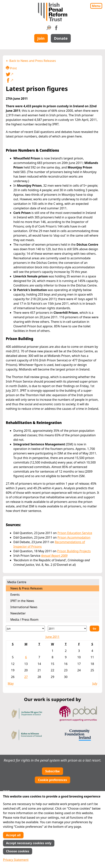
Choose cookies (17, 851)
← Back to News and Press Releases (31, 61)
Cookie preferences (52, 780)
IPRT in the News (22, 601)
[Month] (25, 629)
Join (41, 38)
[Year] (67, 629)
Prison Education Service (74, 533)
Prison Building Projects (74, 551)
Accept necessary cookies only (28, 843)
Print (11, 68)
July (94, 683)
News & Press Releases (26, 588)
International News (23, 607)
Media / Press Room (24, 619)
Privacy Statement (16, 860)
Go (94, 628)
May (11, 683)
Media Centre (16, 582)
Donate (61, 38)
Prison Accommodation (73, 537)
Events (15, 594)
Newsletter (18, 613)
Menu (96, 6)
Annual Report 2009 (54, 556)
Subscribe (52, 771)
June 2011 (52, 637)
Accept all (13, 835)
